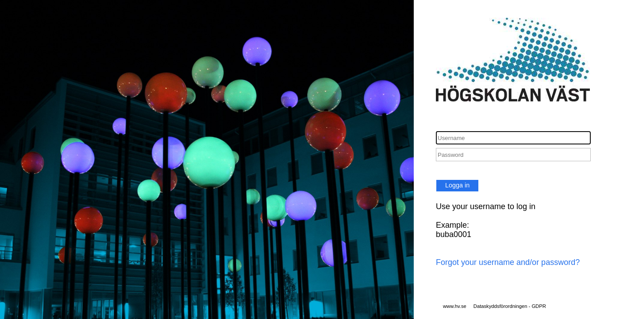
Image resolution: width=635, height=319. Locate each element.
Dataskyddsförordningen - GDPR (509, 306)
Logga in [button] (457, 185)
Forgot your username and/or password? (508, 262)
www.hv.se (454, 306)
